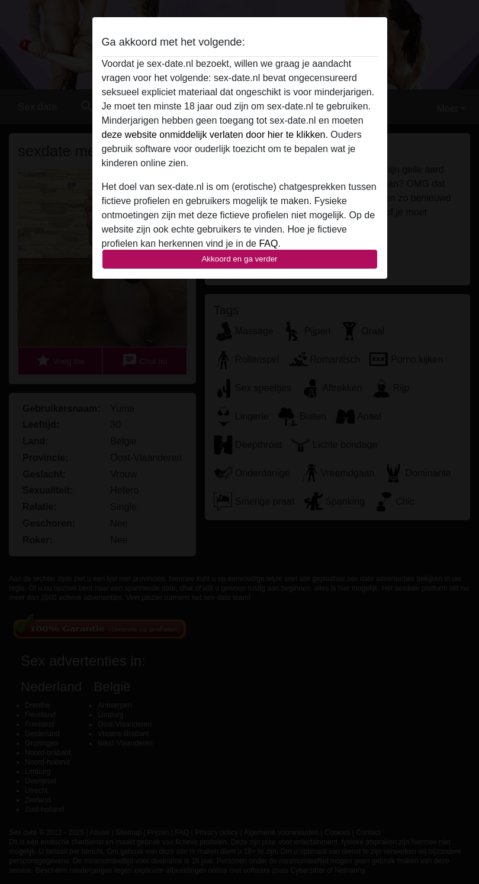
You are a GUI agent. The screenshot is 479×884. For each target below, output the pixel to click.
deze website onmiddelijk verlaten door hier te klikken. (215, 135)
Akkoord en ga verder (239, 258)
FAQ (268, 243)
